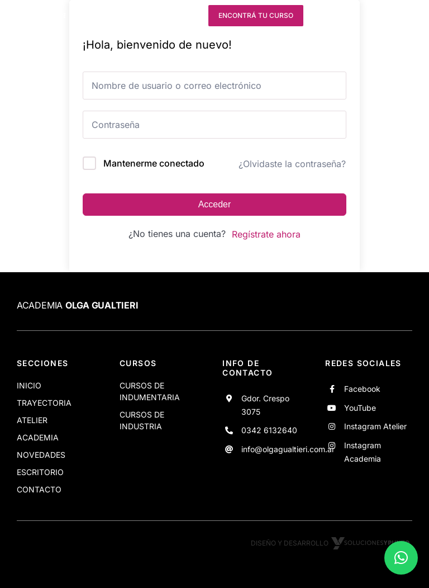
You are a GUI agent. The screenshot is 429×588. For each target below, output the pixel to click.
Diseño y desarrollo (331, 543)
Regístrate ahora (266, 234)
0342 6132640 (269, 430)
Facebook (362, 388)
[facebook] (127, 15)
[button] (401, 558)
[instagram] (169, 15)
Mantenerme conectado (153, 163)
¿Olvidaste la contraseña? (292, 163)
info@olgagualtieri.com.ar (288, 449)
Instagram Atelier (375, 426)
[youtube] (149, 15)
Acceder (214, 204)
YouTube (360, 407)
